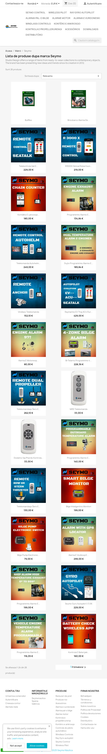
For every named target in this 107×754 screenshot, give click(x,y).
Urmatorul (80, 667)
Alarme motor (61, 18)
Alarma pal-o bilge (37, 18)
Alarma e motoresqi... (28, 360)
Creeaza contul (12, 703)
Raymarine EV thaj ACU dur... (78, 312)
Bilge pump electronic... (28, 555)
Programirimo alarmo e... (78, 214)
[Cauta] (87, 40)
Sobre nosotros (88, 706)
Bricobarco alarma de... (79, 120)
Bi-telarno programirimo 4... (78, 360)
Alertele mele (11, 707)
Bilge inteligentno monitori (78, 506)
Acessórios (72, 29)
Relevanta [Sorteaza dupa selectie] (71, 76)
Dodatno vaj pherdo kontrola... (28, 458)
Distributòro (34, 34)
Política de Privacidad (91, 709)
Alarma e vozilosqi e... (79, 555)
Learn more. (18, 738)
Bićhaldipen (86, 696)
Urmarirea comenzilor (15, 696)
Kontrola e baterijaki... (78, 652)
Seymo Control (35, 12)
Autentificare (11, 699)
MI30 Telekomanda (78, 409)
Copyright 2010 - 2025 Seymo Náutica (53, 750)
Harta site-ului (87, 728)
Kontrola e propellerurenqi (44, 29)
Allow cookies (37, 745)
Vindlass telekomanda (28, 312)
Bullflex (28, 120)
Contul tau (12, 690)
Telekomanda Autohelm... (28, 263)
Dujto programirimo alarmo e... (78, 263)
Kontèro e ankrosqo (67, 23)
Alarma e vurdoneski (87, 18)
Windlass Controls (38, 23)
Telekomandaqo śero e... (28, 409)
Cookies (84, 717)
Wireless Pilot (57, 12)
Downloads (90, 29)
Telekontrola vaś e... (28, 166)
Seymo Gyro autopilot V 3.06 (78, 603)
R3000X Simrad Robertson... (78, 166)
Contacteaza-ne (14, 3)
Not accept (16, 745)
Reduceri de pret (64, 696)
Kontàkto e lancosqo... (28, 214)
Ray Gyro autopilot (82, 12)
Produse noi (61, 699)
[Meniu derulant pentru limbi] (33, 3)
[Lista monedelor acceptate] (55, 3)
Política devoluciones (91, 713)
